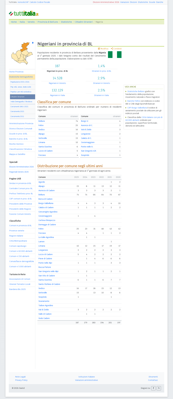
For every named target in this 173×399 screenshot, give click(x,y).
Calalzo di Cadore (46, 207)
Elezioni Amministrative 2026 (106, 2)
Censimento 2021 (17, 111)
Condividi (116, 48)
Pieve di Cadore (45, 258)
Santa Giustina (45, 146)
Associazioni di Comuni (19, 279)
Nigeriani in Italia (57, 95)
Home (14, 21)
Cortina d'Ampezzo (47, 220)
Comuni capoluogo (17, 246)
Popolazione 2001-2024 (20, 82)
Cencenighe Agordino (48, 212)
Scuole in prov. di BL (18, 134)
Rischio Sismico (16, 144)
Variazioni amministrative (86, 380)
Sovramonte (44, 301)
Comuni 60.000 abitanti (20, 251)
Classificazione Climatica (20, 149)
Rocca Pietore (45, 267)
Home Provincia (16, 71)
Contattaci (153, 380)
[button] (153, 388)
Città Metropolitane (18, 241)
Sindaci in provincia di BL (20, 183)
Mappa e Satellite (17, 154)
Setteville (43, 138)
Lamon (41, 241)
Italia (22, 21)
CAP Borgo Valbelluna (137, 107)
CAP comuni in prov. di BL (20, 198)
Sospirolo (85, 155)
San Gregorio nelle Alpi (48, 271)
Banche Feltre (133, 101)
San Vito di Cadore (47, 275)
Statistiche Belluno (136, 91)
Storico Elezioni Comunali (20, 128)
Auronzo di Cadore (47, 190)
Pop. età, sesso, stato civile (21, 87)
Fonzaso (42, 155)
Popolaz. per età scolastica (21, 92)
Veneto (31, 21)
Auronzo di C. (87, 125)
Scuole (152, 2)
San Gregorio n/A (88, 151)
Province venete (16, 230)
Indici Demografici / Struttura (21, 101)
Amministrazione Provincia (21, 123)
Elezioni (133, 2)
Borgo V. (85, 121)
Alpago (42, 134)
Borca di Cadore (45, 199)
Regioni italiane (16, 236)
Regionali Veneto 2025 (19, 172)
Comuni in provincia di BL (20, 225)
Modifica (103, 48)
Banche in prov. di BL (18, 139)
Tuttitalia (13, 2)
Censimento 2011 (17, 116)
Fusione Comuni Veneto (20, 214)
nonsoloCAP (23, 2)
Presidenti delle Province (20, 204)
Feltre (41, 125)
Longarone (85, 134)
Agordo (42, 182)
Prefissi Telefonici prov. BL (21, 193)
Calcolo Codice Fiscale (40, 2)
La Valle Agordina (46, 237)
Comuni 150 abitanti (19, 256)
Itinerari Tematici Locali (19, 284)
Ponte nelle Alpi (45, 263)
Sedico (42, 129)
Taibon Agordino (46, 305)
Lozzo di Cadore (46, 151)
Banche (159, 2)
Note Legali (20, 377)
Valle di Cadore (45, 314)
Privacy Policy (21, 380)
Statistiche (143, 2)
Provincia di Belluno (48, 21)
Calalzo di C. (86, 138)
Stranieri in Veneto (101, 83)
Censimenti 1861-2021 (19, 106)
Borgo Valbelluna (46, 203)
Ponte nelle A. (87, 146)
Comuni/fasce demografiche (21, 261)
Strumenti (153, 377)
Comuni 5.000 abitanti (20, 266)
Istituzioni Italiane (86, 377)
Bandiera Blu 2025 (17, 289)
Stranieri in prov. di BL (101, 71)
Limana (42, 142)
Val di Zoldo (86, 129)
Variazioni (124, 2)
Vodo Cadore (44, 318)
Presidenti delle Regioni (20, 209)
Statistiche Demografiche (21, 77)
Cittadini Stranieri (84, 21)
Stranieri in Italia (101, 95)
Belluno (42, 121)
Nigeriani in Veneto (57, 83)
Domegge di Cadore (47, 224)
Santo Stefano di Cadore (49, 284)
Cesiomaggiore (87, 142)
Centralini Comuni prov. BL (21, 188)
